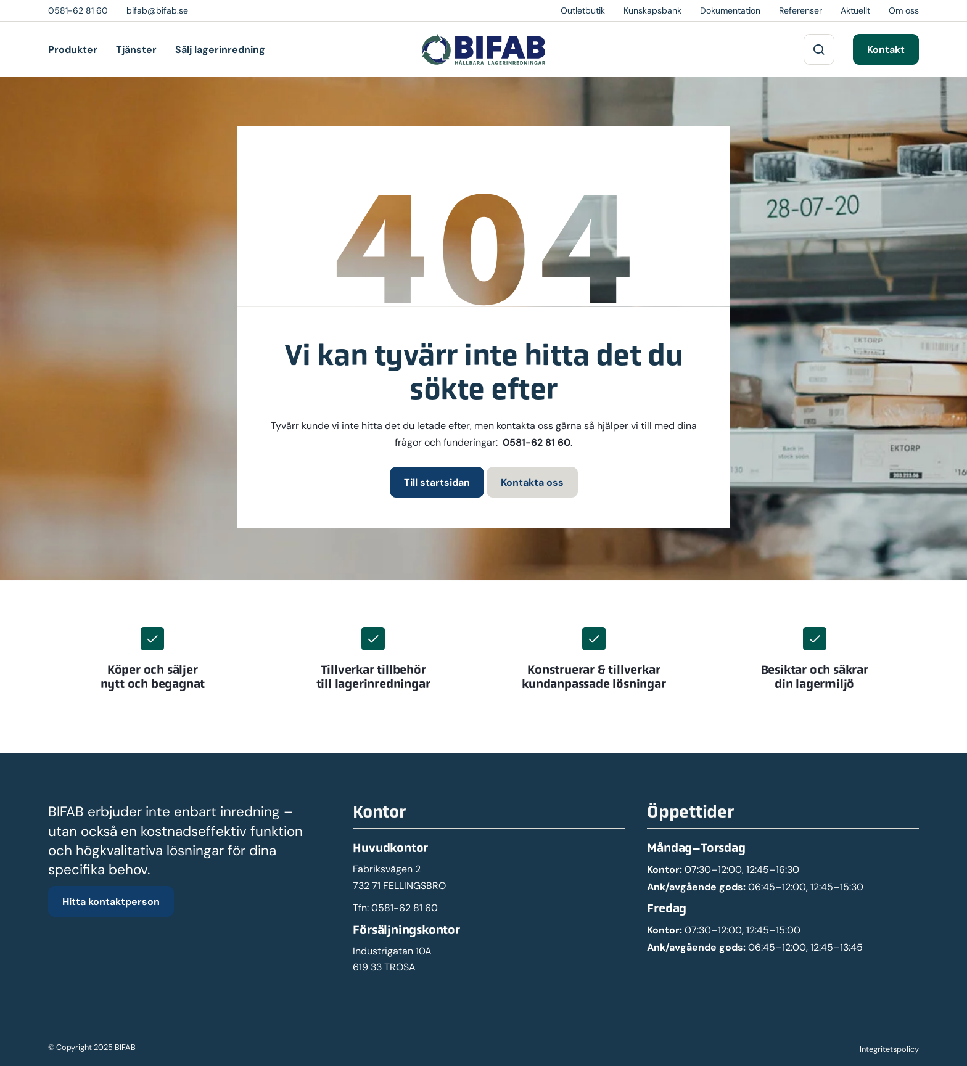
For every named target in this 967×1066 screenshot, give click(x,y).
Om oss (904, 10)
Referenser (800, 10)
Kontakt (886, 49)
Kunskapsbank (652, 10)
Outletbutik (583, 10)
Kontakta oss (532, 482)
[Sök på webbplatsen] (819, 49)
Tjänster (136, 49)
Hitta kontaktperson (111, 901)
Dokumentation (730, 10)
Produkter (72, 49)
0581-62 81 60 (536, 442)
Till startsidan (437, 482)
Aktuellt (855, 10)
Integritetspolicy (889, 1049)
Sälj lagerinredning (220, 49)
